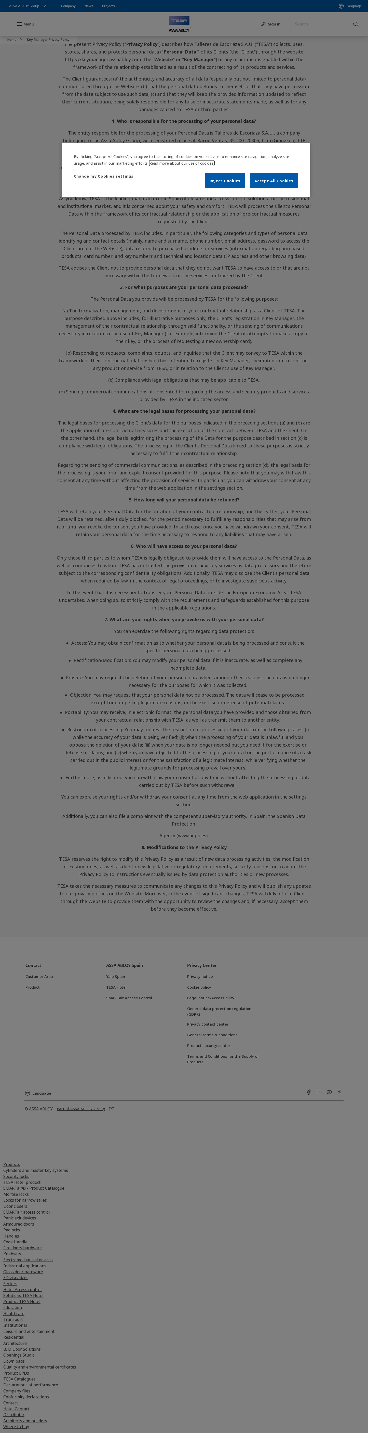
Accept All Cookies (273, 180)
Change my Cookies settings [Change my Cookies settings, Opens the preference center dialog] (104, 176)
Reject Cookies (225, 180)
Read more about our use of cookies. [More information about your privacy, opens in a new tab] (181, 163)
